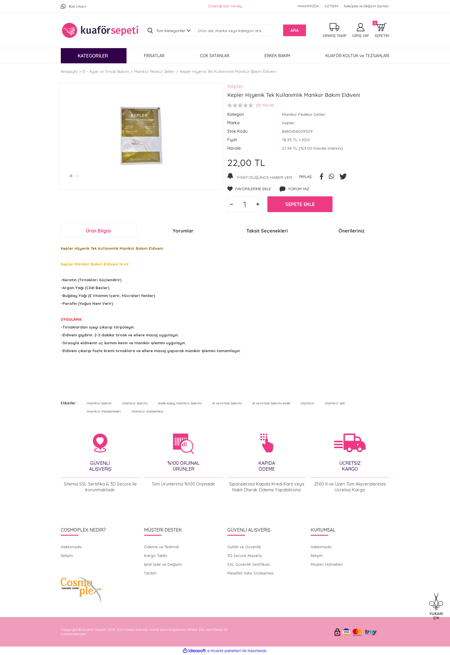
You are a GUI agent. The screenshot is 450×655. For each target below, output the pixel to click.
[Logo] (100, 30)
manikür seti (335, 403)
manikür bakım (99, 403)
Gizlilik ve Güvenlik (244, 546)
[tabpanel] (141, 136)
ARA (294, 30)
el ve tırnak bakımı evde (271, 403)
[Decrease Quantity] (231, 204)
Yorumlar (182, 231)
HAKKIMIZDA (308, 6)
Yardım (150, 573)
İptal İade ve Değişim (163, 564)
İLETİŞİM (331, 6)
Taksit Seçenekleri (267, 231)
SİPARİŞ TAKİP (334, 35)
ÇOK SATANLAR (214, 55)
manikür (307, 403)
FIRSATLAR (154, 55)
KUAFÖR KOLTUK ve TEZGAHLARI (357, 55)
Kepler (235, 86)
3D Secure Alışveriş (244, 555)
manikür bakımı (135, 403)
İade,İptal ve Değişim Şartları (366, 6)
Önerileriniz (351, 231)
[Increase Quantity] (258, 204)
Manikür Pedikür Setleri (303, 114)
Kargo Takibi (155, 555)
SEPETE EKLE (300, 204)
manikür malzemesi (147, 411)
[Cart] (382, 30)
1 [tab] (71, 176)
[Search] (250, 30)
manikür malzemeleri (104, 411)
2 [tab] (77, 175)
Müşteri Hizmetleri (327, 564)
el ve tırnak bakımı (227, 403)
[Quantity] (244, 204)
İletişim (67, 555)
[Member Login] (360, 30)
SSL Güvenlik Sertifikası (248, 564)
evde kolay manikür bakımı (180, 403)
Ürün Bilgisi (98, 231)
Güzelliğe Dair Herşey (225, 6)
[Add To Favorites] (249, 189)
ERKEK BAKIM (277, 55)
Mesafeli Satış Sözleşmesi (250, 573)
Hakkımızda (71, 546)
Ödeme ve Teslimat (161, 546)
